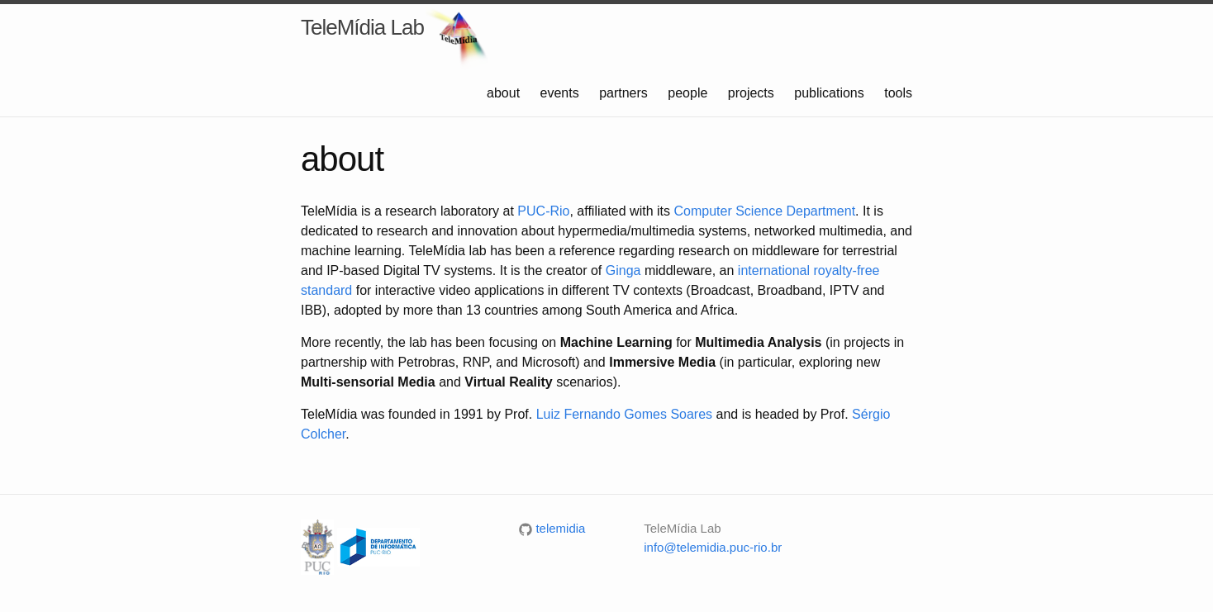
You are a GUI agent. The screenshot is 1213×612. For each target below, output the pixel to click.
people (689, 93)
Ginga (623, 270)
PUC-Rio (543, 211)
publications (831, 93)
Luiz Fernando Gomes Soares (624, 414)
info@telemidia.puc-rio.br (713, 547)
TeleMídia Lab (362, 27)
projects (753, 93)
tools (898, 93)
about (505, 93)
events (561, 93)
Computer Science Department (764, 211)
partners (625, 93)
